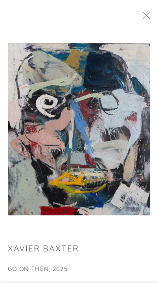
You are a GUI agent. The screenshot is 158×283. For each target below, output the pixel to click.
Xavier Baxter (43, 251)
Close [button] (146, 18)
